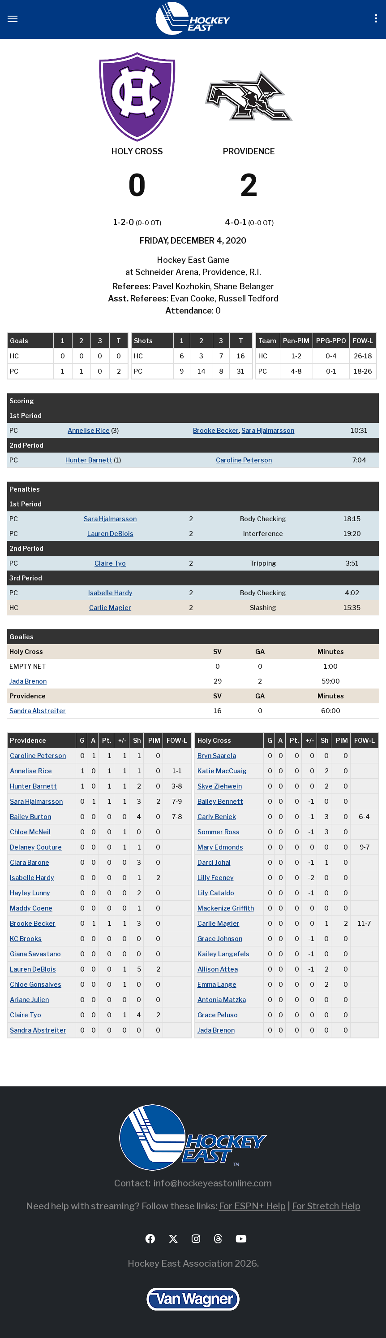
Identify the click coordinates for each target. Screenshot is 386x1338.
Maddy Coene (31, 908)
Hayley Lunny (30, 893)
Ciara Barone (29, 862)
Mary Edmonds (220, 847)
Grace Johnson (219, 938)
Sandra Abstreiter (37, 711)
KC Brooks (26, 938)
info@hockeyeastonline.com (213, 1183)
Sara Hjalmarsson (267, 430)
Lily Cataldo (215, 893)
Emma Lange (216, 984)
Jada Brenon (28, 681)
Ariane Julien (29, 999)
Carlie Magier (110, 607)
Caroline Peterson (244, 460)
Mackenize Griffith (225, 908)
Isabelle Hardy (110, 593)
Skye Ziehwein (219, 786)
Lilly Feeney (215, 877)
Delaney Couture (36, 847)
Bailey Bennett (220, 801)
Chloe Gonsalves (35, 984)
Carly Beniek (216, 816)
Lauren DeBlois (110, 533)
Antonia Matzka (221, 999)
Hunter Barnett (88, 460)
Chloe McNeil (30, 832)
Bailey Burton (30, 816)
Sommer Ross (218, 832)
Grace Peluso (217, 1015)
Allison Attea (217, 969)
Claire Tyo (110, 563)
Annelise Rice (89, 430)
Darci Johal (214, 862)
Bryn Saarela (216, 755)
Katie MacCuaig (222, 771)
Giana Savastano (35, 954)
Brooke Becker (216, 430)
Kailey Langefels (223, 954)
